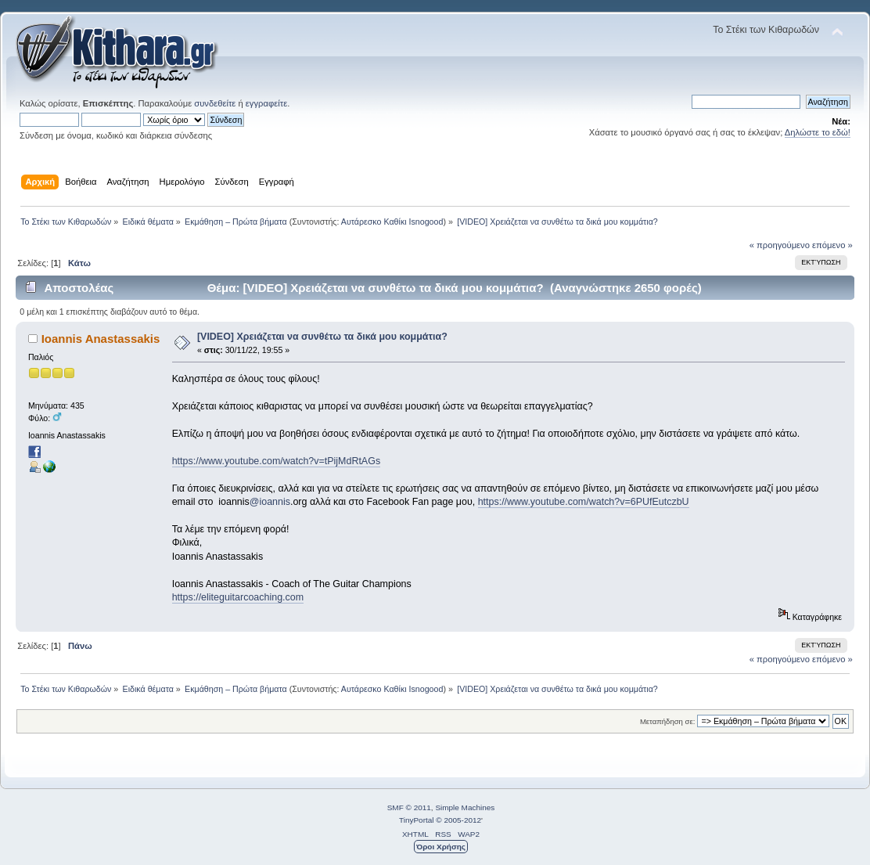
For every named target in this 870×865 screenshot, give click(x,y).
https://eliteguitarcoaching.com (238, 597)
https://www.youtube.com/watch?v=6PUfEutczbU (583, 501)
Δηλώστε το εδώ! (817, 132)
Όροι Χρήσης (441, 846)
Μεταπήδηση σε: (667, 721)
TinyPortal (416, 820)
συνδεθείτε (214, 103)
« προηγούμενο (780, 245)
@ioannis (270, 501)
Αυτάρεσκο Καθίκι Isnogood (392, 221)
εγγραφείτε (266, 103)
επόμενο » (832, 245)
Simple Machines (464, 807)
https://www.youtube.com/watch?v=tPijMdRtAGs (276, 461)
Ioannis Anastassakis (100, 338)
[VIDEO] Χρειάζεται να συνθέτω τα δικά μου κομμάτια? (322, 336)
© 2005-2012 (458, 820)
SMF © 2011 (409, 807)
